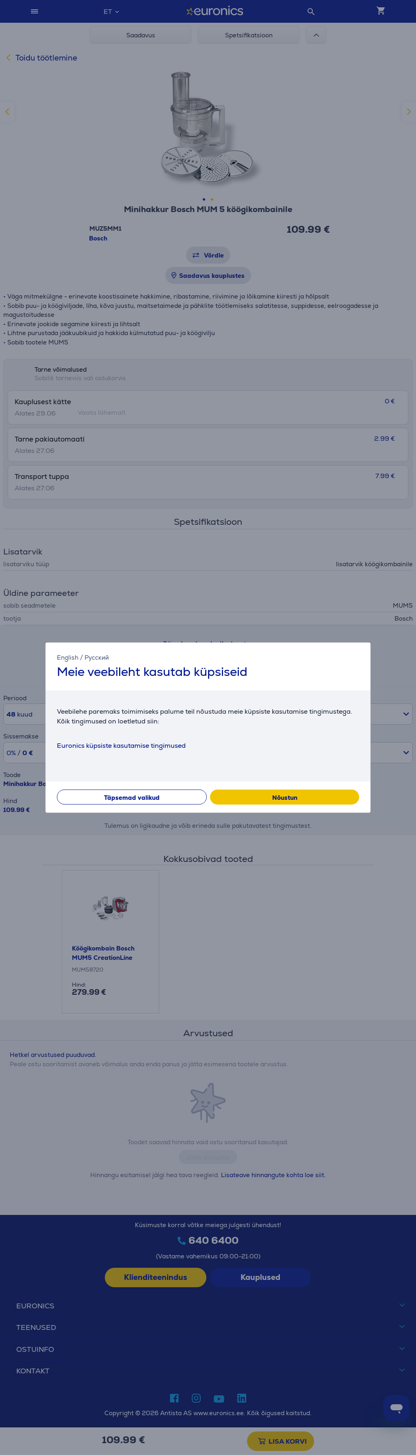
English (67, 657)
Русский (96, 657)
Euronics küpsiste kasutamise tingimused (121, 745)
